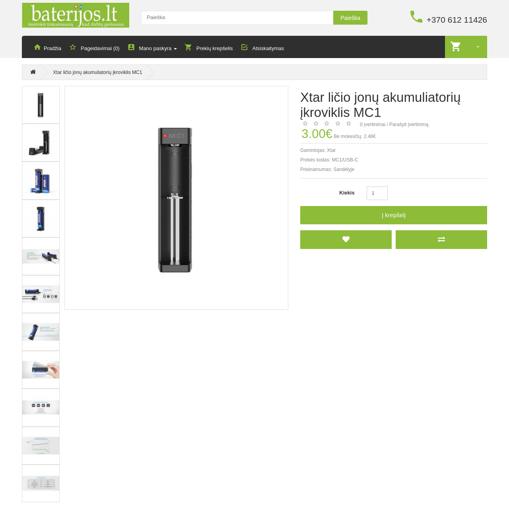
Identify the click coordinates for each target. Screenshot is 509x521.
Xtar (331, 151)
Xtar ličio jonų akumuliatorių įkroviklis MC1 (97, 73)
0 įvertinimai (372, 125)
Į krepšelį (394, 215)
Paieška (350, 18)
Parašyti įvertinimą (408, 125)
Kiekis (346, 193)
